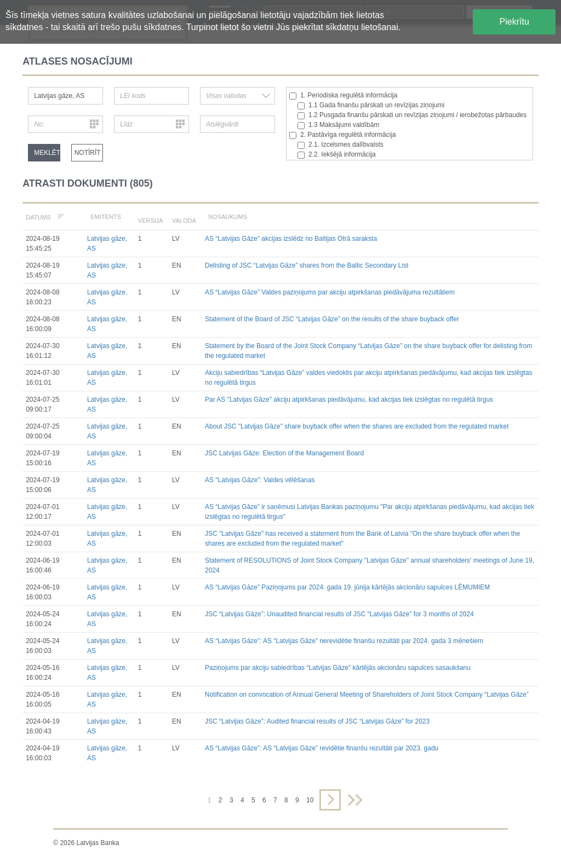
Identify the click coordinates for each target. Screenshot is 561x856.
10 (309, 800)
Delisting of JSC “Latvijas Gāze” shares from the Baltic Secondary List (306, 265)
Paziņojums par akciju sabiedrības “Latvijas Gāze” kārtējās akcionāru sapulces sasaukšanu (338, 668)
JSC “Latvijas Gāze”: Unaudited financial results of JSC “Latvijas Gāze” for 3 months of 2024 (339, 614)
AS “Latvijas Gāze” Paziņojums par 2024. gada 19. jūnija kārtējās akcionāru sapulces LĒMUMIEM (347, 587)
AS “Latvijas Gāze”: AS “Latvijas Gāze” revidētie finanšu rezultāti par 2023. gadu (321, 748)
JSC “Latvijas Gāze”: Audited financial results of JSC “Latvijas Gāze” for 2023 (317, 721)
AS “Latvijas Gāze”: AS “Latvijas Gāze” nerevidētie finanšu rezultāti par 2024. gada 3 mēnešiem (344, 641)
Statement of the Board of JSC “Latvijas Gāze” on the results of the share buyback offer (332, 319)
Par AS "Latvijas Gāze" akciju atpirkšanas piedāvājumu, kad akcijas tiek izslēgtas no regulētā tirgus (349, 399)
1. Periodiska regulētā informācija (343, 95)
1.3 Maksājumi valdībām (338, 125)
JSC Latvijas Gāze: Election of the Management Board (284, 453)
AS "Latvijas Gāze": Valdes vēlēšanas (259, 480)
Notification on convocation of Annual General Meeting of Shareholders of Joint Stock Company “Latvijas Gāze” (367, 694)
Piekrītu (514, 21)
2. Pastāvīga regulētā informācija (342, 135)
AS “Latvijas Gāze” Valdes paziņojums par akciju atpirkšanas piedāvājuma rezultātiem (330, 292)
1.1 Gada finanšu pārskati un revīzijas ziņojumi (370, 105)
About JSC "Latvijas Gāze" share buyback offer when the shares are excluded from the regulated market (357, 426)
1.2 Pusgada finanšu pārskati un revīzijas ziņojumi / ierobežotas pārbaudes (411, 115)
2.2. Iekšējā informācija (336, 155)
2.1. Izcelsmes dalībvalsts (340, 145)
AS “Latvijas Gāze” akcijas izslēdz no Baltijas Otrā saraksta (291, 238)
